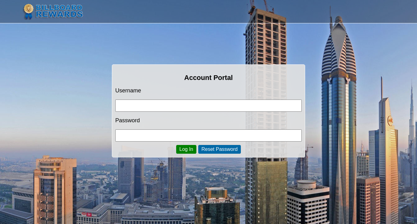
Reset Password (219, 149)
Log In (186, 149)
